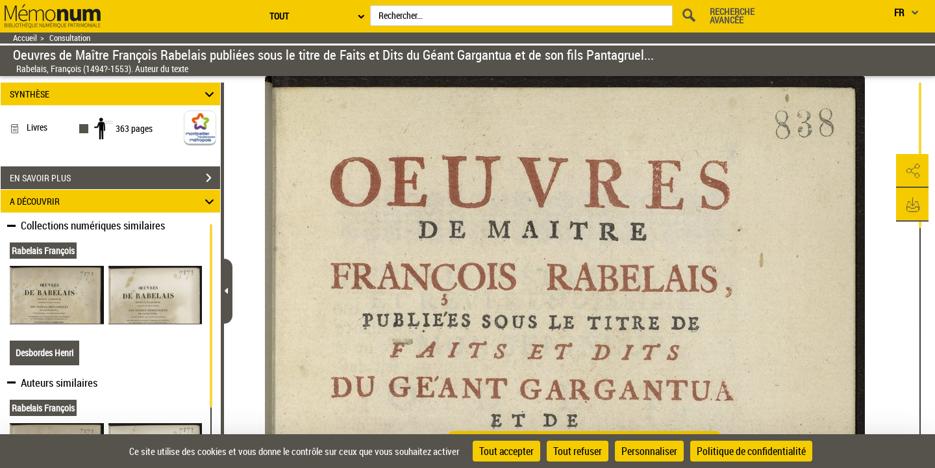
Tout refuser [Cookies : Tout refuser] (577, 451)
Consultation (69, 38)
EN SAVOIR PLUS (115, 178)
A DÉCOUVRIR (114, 201)
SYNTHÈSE (114, 94)
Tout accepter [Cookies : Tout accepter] (506, 451)
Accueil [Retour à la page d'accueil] (25, 38)
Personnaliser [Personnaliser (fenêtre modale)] (649, 451)
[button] (912, 171)
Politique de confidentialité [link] (751, 451)
